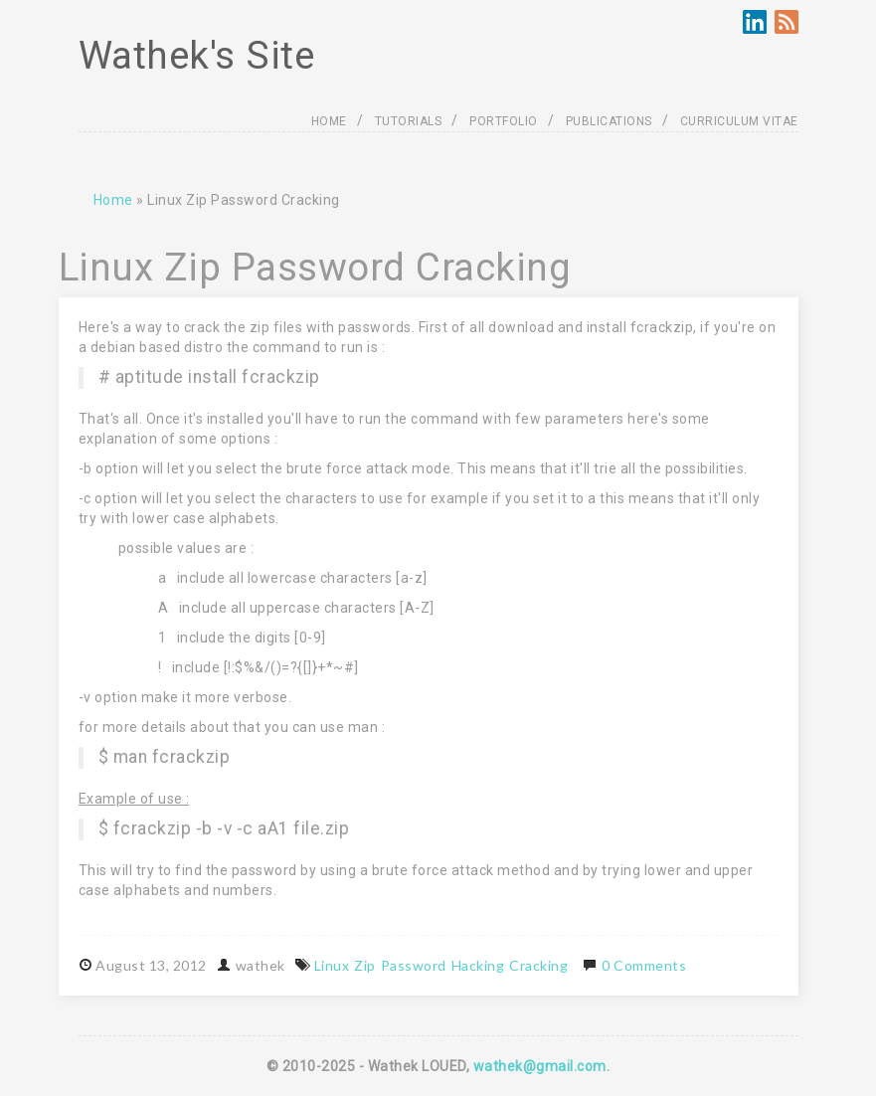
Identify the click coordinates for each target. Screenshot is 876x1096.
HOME (329, 121)
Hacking (478, 965)
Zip (365, 965)
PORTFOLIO (503, 121)
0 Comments (644, 965)
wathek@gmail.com (540, 1066)
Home (113, 200)
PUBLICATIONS (609, 121)
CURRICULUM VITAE (739, 121)
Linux (332, 965)
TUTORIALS (408, 121)
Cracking (538, 965)
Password (413, 965)
